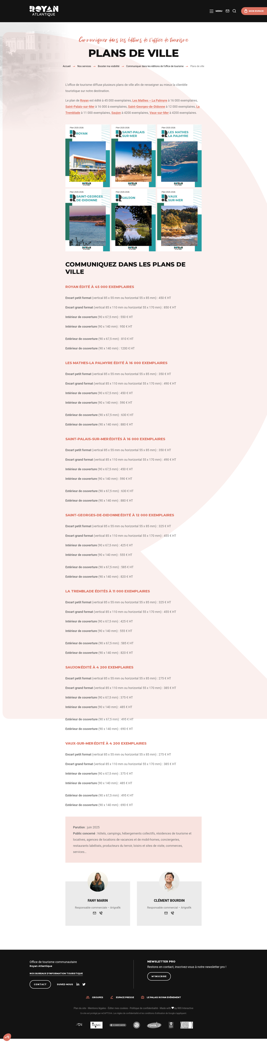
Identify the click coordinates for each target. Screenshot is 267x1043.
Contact (40, 984)
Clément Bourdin (169, 900)
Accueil (67, 66)
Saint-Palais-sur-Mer (79, 106)
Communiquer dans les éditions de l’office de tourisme (155, 66)
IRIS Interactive (185, 1008)
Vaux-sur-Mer (159, 112)
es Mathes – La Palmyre (150, 100)
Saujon (116, 112)
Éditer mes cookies (118, 1008)
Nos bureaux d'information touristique (56, 973)
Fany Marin (98, 900)
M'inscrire (159, 976)
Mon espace (256, 11)
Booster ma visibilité (108, 66)
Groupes (97, 997)
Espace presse (125, 997)
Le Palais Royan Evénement (164, 997)
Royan (84, 100)
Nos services (84, 66)
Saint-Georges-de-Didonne (146, 106)
